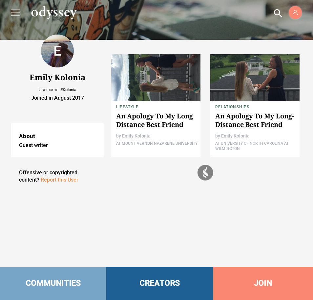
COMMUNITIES (53, 283)
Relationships (232, 107)
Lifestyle (127, 107)
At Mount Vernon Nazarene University (157, 143)
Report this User (59, 180)
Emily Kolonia (136, 135)
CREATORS (159, 283)
